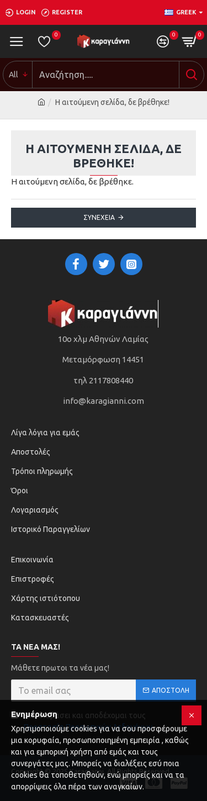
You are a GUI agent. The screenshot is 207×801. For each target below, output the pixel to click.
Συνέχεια (99, 217)
